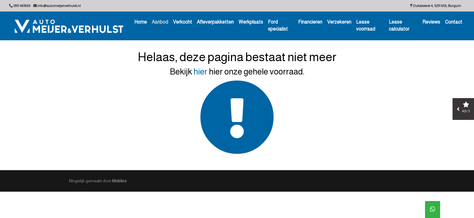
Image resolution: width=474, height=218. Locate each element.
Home (140, 22)
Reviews (431, 22)
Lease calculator (399, 25)
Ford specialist (278, 25)
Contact (453, 22)
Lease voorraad (365, 25)
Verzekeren (339, 22)
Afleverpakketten (215, 22)
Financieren (310, 22)
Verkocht (182, 22)
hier (200, 71)
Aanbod (160, 22)
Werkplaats (251, 22)
